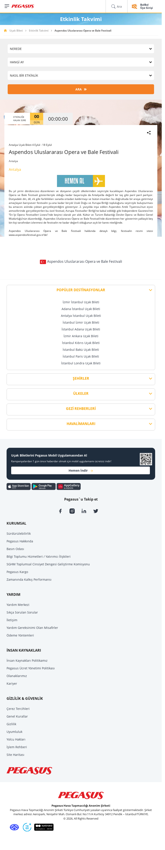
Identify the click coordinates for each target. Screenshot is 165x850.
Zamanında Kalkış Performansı (29, 579)
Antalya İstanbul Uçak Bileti (81, 316)
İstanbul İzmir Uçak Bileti (81, 322)
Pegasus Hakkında (20, 541)
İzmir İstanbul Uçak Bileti (81, 302)
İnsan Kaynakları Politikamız (27, 660)
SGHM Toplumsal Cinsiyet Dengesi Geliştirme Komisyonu (48, 564)
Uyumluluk (14, 732)
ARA (81, 89)
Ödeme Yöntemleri (20, 635)
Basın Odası (15, 549)
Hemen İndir (81, 470)
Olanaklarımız (17, 676)
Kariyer (12, 683)
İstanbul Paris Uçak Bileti (81, 356)
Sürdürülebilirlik (19, 533)
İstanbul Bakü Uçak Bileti (81, 349)
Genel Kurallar (17, 716)
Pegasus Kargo (17, 572)
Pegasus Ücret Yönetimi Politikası (31, 668)
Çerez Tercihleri (18, 709)
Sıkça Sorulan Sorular (22, 612)
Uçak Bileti (16, 30)
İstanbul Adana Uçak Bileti (81, 329)
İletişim (12, 620)
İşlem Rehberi (17, 747)
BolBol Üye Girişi (146, 6)
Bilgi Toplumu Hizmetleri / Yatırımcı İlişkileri (39, 556)
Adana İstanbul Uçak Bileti (81, 309)
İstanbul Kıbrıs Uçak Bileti (81, 343)
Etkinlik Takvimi (38, 30)
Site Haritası (15, 755)
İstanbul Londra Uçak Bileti (81, 363)
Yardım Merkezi (18, 605)
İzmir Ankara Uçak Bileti (81, 336)
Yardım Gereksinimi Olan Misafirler (32, 628)
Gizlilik (11, 724)
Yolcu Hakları (16, 739)
